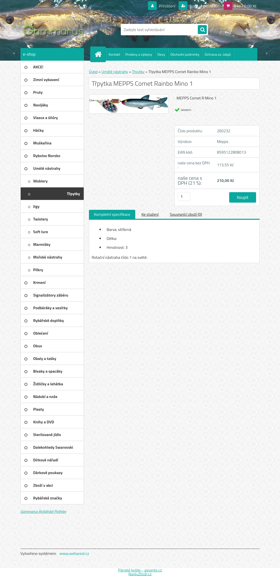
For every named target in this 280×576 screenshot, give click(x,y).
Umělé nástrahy (114, 72)
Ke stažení (150, 214)
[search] (202, 30)
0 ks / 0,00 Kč (245, 6)
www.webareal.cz (74, 553)
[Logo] (54, 29)
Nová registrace (202, 6)
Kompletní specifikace (112, 214)
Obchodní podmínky (185, 54)
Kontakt (114, 54)
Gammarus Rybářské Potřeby (43, 511)
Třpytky (138, 72)
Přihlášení (167, 6)
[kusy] (184, 196)
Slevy (161, 54)
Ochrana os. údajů (218, 54)
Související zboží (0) (186, 214)
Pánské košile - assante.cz (140, 570)
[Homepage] (100, 54)
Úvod (93, 72)
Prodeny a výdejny (138, 54)
